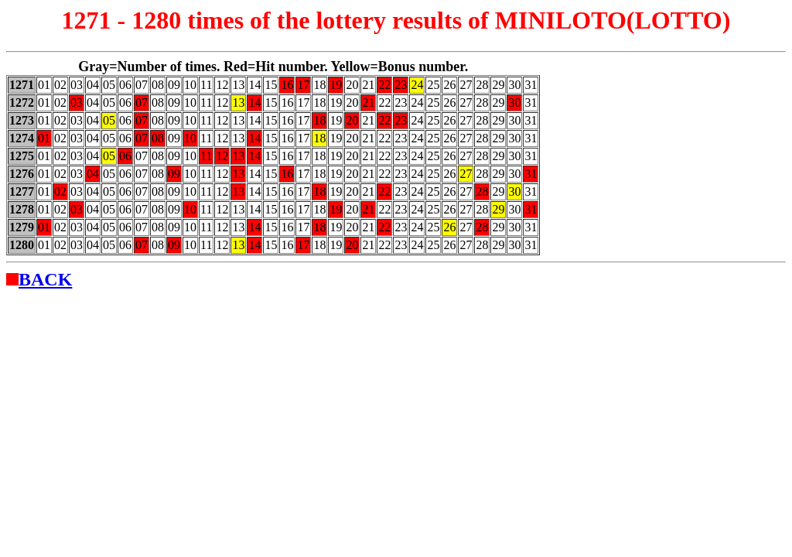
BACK (45, 279)
